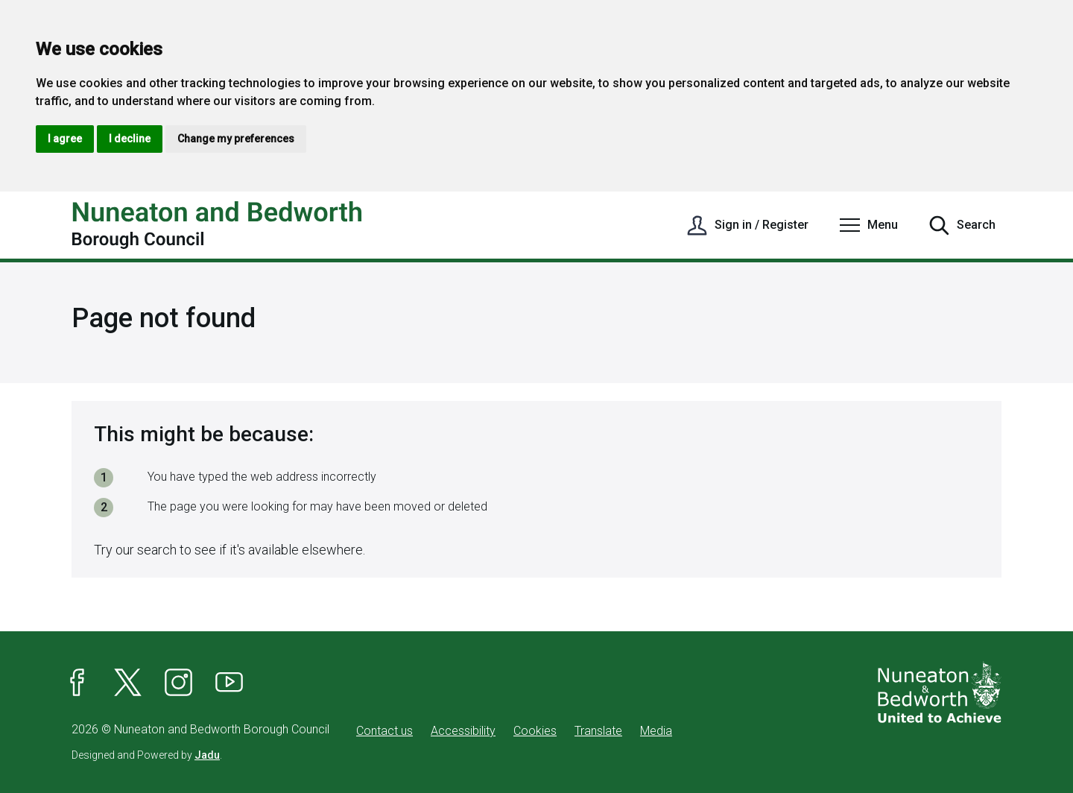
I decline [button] (130, 139)
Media (656, 731)
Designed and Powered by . (147, 755)
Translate (598, 731)
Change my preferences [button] (235, 139)
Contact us (384, 731)
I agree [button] (65, 139)
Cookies (535, 731)
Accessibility (463, 731)
